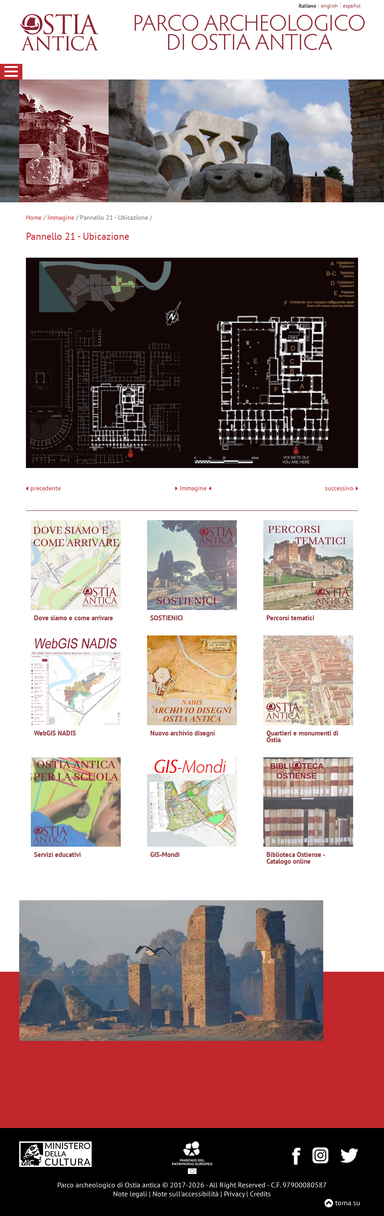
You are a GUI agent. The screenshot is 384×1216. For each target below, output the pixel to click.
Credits (260, 1193)
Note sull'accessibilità (185, 1193)
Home (34, 217)
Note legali (130, 1193)
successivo (341, 488)
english (329, 5)
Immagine (60, 217)
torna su (347, 1202)
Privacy (234, 1193)
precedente (45, 488)
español (352, 5)
